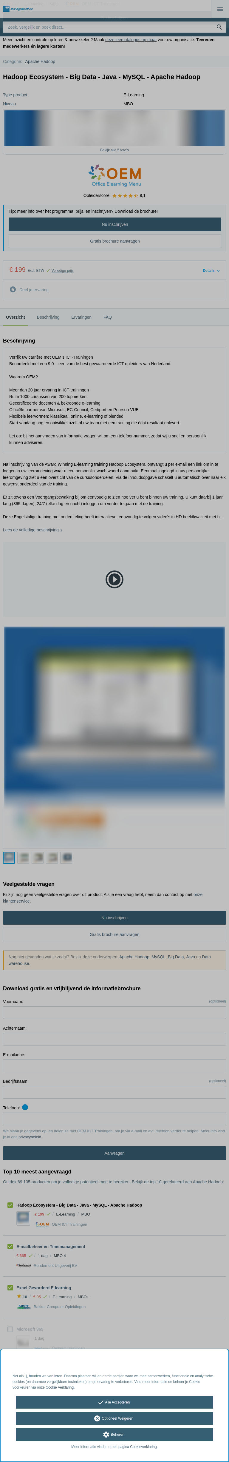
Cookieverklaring (143, 1447)
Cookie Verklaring (60, 1387)
